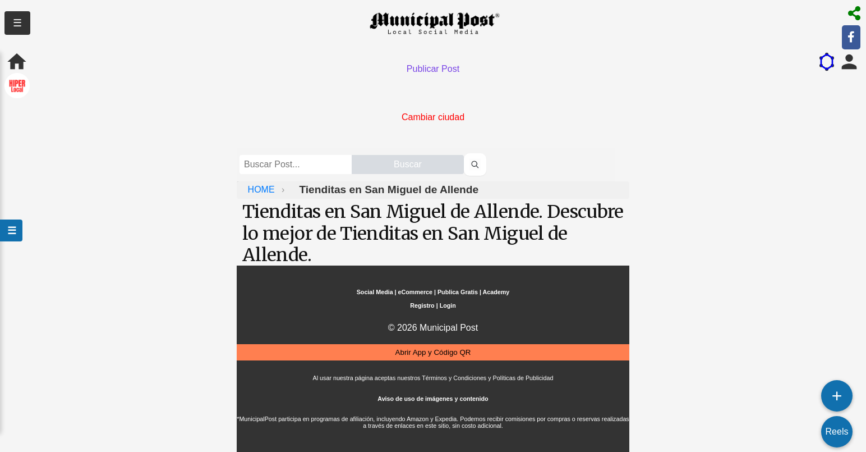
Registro (422, 305)
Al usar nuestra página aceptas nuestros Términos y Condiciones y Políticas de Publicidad (433, 378)
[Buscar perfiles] (475, 164)
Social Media (375, 292)
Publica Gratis (457, 292)
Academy (496, 292)
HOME (262, 189)
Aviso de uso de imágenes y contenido (432, 398)
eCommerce (415, 292)
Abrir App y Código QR (433, 352)
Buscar (408, 164)
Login (448, 305)
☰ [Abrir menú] (11, 230)
